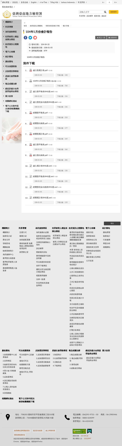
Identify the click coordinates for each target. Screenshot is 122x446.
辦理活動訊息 (24, 368)
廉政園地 (9, 61)
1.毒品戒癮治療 (76, 354)
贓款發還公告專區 (93, 257)
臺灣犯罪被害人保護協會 (10, 263)
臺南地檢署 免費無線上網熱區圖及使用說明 (26, 245)
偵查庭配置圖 (24, 240)
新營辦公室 (23, 252)
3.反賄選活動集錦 (43, 362)
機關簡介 (9, 22)
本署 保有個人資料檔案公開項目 (76, 251)
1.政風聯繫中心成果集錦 (10, 355)
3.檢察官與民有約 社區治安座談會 (10, 365)
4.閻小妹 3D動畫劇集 (9, 372)
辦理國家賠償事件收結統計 (77, 263)
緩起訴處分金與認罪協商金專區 (12, 89)
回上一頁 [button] (102, 37)
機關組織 (6, 247)
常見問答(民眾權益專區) (42, 284)
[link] (25, 38)
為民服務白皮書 (42, 232)
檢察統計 (106, 236)
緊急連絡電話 (7, 7)
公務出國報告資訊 (77, 268)
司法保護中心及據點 (26, 355)
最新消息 (97, 16)
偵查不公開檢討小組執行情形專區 (77, 343)
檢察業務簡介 (8, 251)
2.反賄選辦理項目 (43, 358)
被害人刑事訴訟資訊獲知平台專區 (60, 243)
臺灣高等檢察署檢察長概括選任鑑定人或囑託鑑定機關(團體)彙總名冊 (77, 236)
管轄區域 (6, 243)
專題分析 (106, 243)
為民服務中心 (8, 254)
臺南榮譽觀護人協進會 (10, 269)
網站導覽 (5, 2)
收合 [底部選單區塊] (112, 223)
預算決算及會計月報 (53, 26)
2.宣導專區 (7, 361)
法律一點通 (40, 279)
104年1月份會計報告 (39, 31)
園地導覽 (106, 232)
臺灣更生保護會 (9, 258)
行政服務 (106, 240)
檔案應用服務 (41, 275)
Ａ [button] (109, 2)
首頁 (25, 26)
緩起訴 (104, 16)
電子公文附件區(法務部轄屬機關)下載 (12, 108)
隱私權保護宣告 (19, 435)
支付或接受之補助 (77, 304)
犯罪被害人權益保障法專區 (12, 37)
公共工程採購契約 (77, 272)
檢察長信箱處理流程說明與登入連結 (43, 237)
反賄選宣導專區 (12, 71)
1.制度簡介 (57, 354)
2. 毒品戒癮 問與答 (76, 359)
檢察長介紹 (7, 236)
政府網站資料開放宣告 (22, 430)
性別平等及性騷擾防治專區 (77, 309)
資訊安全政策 (37, 430)
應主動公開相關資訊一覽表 (77, 244)
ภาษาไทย (43, 2)
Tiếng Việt (54, 2)
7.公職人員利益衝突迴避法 (10, 388)
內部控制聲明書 (76, 294)
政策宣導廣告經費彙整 (77, 325)
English (34, 2)
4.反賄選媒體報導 (43, 366)
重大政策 (9, 96)
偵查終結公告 (91, 240)
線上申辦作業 (50, 430)
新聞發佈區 (90, 236)
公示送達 (89, 261)
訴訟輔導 (90, 16)
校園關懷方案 (24, 364)
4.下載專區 (57, 366)
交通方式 (23, 232)
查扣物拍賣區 (91, 243)
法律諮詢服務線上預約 (43, 243)
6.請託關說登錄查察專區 (10, 381)
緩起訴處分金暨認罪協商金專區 (93, 359)
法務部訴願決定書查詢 (77, 319)
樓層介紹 (23, 236)
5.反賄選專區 (8, 377)
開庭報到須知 (41, 252)
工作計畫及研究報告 (77, 283)
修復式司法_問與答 (26, 373)
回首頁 (15, 2)
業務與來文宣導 (92, 247)
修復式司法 (23, 361)
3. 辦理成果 (74, 364)
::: (1, 1)
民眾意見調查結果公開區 (77, 289)
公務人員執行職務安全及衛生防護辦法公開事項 (77, 336)
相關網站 (106, 247)
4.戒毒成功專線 (76, 368)
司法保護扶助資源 (43, 262)
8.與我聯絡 (7, 393)
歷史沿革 (6, 240)
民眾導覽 (9, 27)
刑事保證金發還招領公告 (93, 252)
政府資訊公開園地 (12, 45)
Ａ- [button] (103, 2)
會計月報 (66, 26)
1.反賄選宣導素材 (43, 354)
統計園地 (9, 56)
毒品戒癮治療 (11, 84)
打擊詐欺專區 (75, 330)
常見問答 (81, 2)
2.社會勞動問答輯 (60, 358)
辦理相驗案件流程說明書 (43, 257)
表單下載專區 (41, 266)
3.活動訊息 (57, 362)
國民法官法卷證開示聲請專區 (43, 270)
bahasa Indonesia (68, 2)
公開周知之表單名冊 (77, 277)
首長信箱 (24, 2)
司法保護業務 (11, 66)
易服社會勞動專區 (12, 77)
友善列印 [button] (114, 37)
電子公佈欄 (10, 51)
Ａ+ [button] (115, 2)
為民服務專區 (11, 31)
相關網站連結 (11, 101)
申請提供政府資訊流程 (77, 257)
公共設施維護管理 (77, 314)
